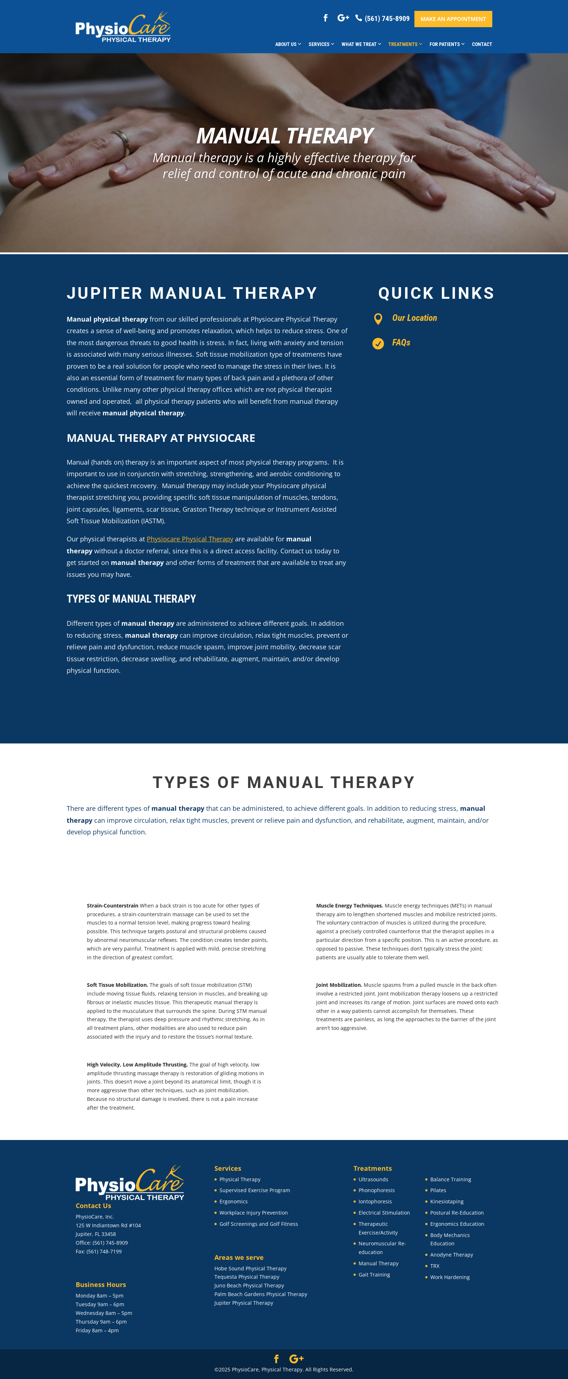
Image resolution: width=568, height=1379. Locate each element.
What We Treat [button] (361, 44)
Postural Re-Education (457, 1212)
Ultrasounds (373, 1179)
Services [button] (321, 44)
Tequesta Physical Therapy (246, 1276)
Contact (482, 44)
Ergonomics (234, 1201)
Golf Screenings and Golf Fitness (259, 1223)
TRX (434, 1265)
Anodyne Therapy (451, 1254)
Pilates (438, 1190)
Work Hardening (450, 1277)
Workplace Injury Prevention (254, 1212)
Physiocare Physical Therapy (190, 539)
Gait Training (374, 1274)
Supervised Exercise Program (255, 1190)
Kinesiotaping (447, 1201)
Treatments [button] (405, 44)
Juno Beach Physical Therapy (249, 1285)
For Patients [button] (447, 44)
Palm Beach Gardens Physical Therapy (260, 1294)
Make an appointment (453, 18)
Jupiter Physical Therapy (243, 1302)
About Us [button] (288, 44)
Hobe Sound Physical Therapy (250, 1268)
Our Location (414, 318)
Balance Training (450, 1179)
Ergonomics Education (457, 1223)
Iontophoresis (375, 1201)
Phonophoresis (377, 1190)
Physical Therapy (240, 1179)
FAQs (401, 342)
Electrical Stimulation (384, 1212)
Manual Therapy (378, 1263)
